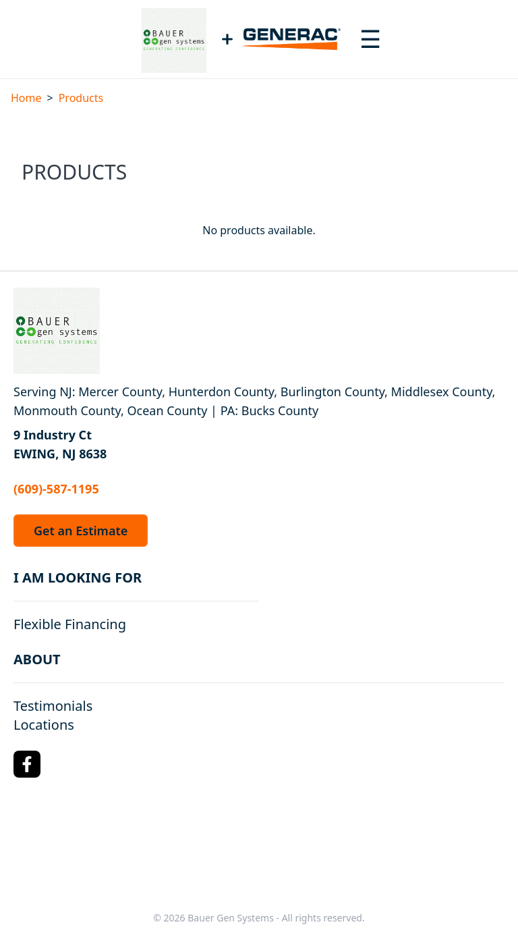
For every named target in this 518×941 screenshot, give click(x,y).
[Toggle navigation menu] (370, 39)
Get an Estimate (80, 530)
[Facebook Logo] (26, 764)
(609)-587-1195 (56, 489)
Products (81, 97)
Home (26, 97)
